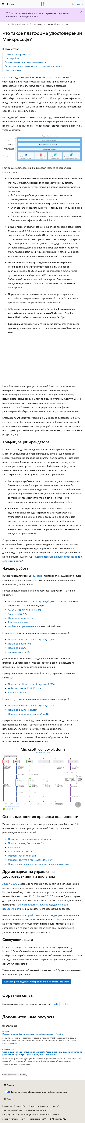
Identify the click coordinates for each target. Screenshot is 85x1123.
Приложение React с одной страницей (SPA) (31, 601)
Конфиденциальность (36, 1110)
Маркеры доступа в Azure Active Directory (30, 859)
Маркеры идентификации (22, 855)
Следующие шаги (13, 69)
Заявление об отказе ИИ (13, 1106)
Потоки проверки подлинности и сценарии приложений (38, 863)
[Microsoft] (43, 4)
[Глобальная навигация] (3, 4)
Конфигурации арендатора (17, 54)
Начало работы (12, 58)
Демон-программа (18, 622)
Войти (80, 3)
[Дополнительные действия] (80, 24)
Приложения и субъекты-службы (26, 843)
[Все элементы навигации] (5, 24)
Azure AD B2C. (9, 883)
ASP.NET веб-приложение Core (24, 609)
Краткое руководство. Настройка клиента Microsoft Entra (36, 981)
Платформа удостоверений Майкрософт (49, 24)
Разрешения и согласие (20, 851)
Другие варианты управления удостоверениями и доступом (33, 66)
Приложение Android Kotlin (22, 709)
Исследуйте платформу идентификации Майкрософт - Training (32, 1034)
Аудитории (14, 847)
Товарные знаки (36, 1118)
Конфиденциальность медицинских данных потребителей (29, 1114)
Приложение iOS (17, 647)
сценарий (38, 575)
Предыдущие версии (39, 1106)
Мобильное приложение (21, 626)
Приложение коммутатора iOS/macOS (28, 713)
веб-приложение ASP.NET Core (24, 688)
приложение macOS (19, 651)
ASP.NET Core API (17, 613)
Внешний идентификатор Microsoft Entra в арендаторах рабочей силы (40, 915)
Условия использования (13, 1118)
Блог (55, 1106)
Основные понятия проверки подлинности (25, 62)
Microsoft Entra (18, 24)
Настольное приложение (21, 617)
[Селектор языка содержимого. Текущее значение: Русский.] (9, 1085)
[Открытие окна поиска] (73, 4)
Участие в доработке (12, 1110)
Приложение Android (19, 643)
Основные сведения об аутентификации (29, 838)
